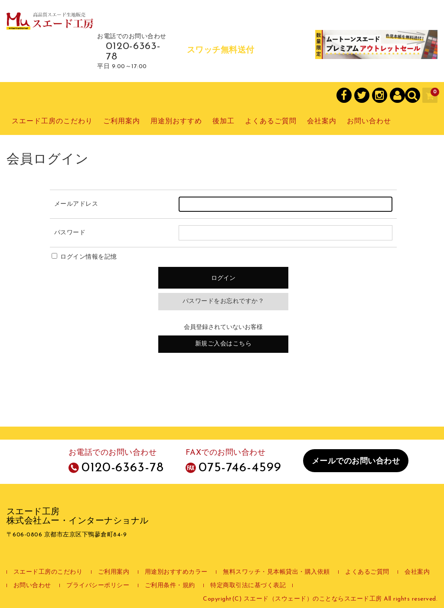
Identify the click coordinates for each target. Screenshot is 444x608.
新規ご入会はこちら (223, 344)
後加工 (223, 121)
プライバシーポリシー (97, 585)
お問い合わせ (369, 121)
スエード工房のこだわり (52, 121)
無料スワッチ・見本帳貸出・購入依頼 (276, 572)
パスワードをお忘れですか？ (223, 301)
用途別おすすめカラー (176, 572)
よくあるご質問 (271, 121)
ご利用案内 (121, 121)
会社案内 (321, 121)
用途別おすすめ (176, 121)
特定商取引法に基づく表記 (248, 585)
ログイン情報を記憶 (84, 257)
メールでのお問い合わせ (356, 461)
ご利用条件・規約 (170, 585)
